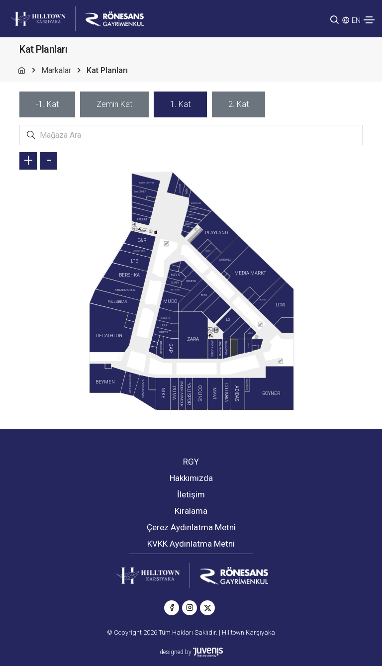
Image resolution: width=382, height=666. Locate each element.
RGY (191, 462)
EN (356, 20)
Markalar (56, 70)
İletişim (191, 494)
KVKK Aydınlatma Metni (191, 544)
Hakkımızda (191, 478)
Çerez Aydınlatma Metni (191, 527)
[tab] (47, 104)
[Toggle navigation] (369, 19)
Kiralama (191, 511)
